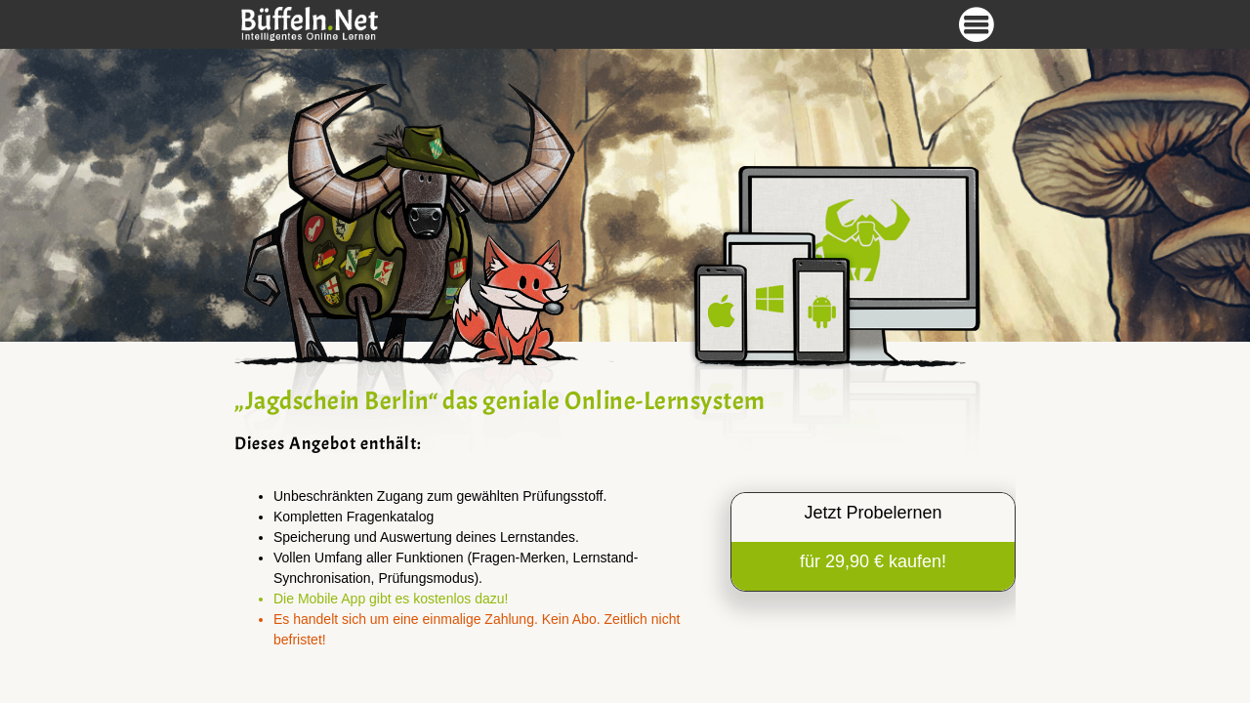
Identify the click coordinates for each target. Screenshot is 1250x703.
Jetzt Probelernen (872, 512)
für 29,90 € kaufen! (873, 561)
